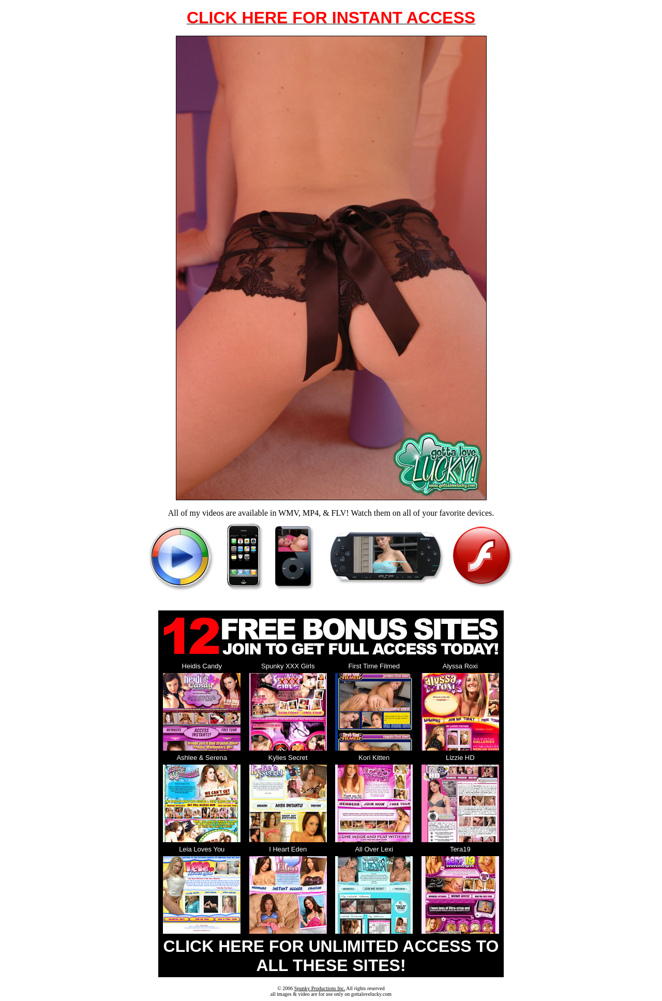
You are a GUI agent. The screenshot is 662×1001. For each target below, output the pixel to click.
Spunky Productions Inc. (319, 988)
